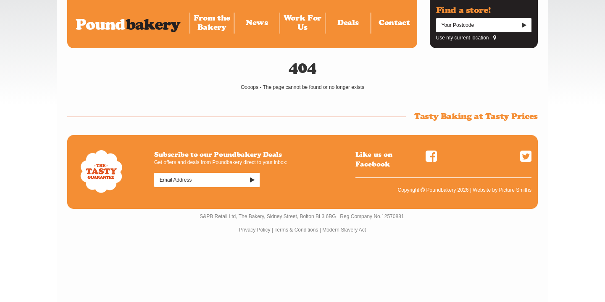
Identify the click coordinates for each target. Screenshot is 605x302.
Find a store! (463, 10)
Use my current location (466, 38)
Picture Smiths (515, 190)
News (257, 22)
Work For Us (302, 22)
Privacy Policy (255, 230)
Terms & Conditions (296, 230)
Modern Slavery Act (344, 230)
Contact (394, 22)
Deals (347, 22)
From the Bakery (212, 22)
